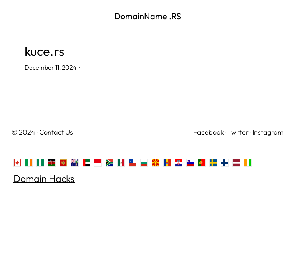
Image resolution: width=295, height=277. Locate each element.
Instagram (267, 132)
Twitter (238, 132)
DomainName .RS (147, 16)
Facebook (208, 132)
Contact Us (56, 132)
